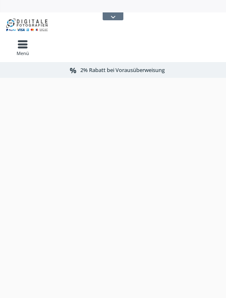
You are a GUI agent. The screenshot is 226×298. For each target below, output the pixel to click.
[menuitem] (22, 47)
